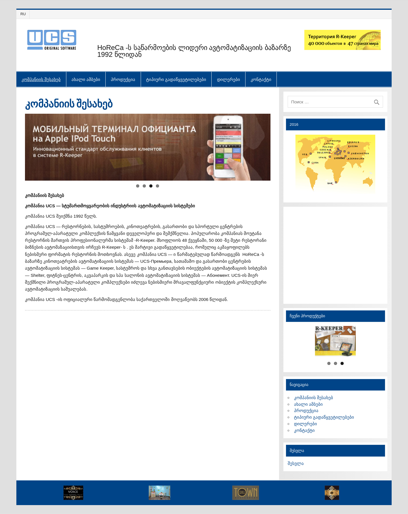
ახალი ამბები (85, 79)
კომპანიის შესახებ (41, 79)
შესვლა (296, 463)
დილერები (228, 79)
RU (23, 14)
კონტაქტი (261, 79)
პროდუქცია (123, 79)
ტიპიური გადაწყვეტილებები (176, 79)
